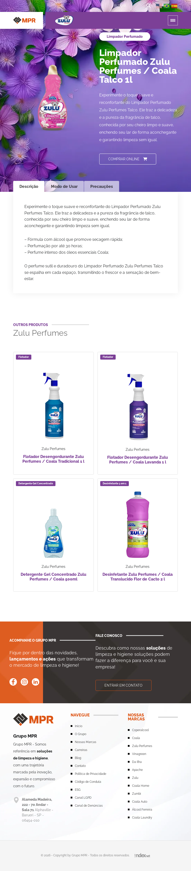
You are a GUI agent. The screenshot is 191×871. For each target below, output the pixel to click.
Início (78, 726)
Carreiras (81, 749)
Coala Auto (139, 801)
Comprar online (127, 159)
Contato (80, 765)
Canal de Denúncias (89, 805)
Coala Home (140, 785)
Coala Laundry (142, 817)
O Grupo (80, 734)
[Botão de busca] (148, 6)
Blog (78, 757)
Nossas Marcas (85, 742)
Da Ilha (137, 761)
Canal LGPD (83, 797)
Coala (136, 738)
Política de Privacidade (90, 773)
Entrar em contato (123, 685)
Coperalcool (140, 730)
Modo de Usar (64, 186)
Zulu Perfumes (142, 746)
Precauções (101, 186)
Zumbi (136, 793)
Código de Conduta (88, 781)
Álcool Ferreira (142, 809)
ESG (78, 789)
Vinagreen (139, 753)
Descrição (28, 186)
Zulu (135, 777)
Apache (137, 769)
